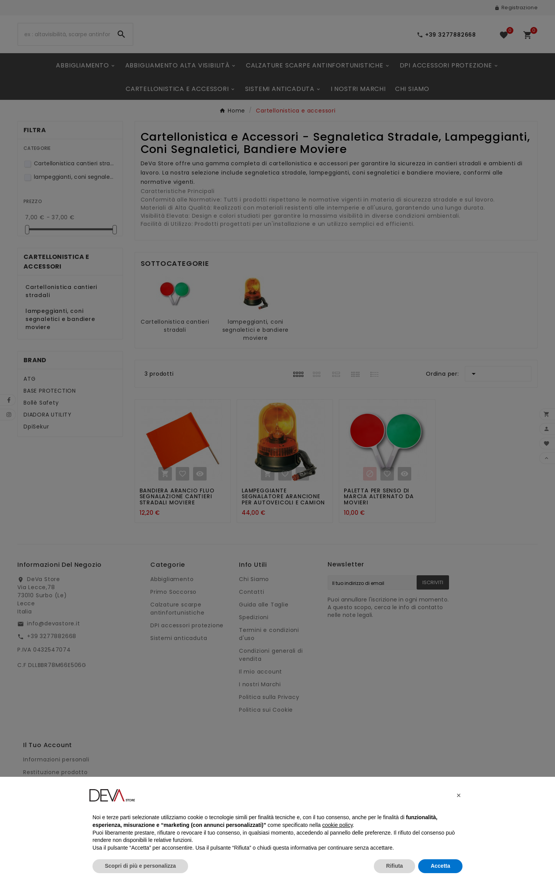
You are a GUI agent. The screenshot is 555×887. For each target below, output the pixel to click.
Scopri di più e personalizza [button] (140, 866)
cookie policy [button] (337, 825)
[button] (458, 795)
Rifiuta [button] (394, 866)
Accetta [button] (440, 866)
